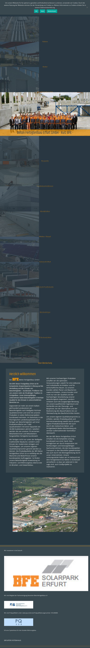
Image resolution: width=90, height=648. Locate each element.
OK (36, 11)
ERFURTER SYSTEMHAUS (12, 640)
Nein (42, 11)
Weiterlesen (52, 11)
